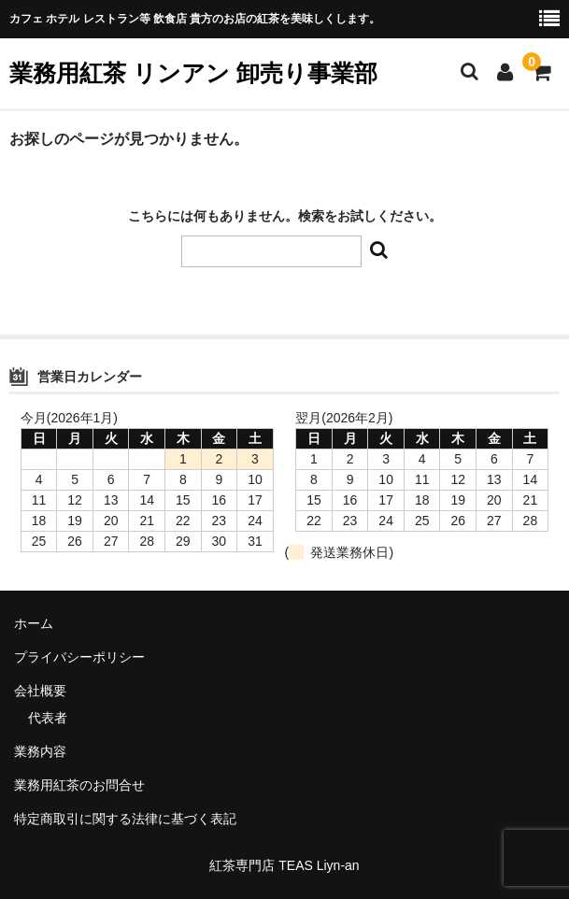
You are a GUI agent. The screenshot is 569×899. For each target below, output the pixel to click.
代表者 (47, 717)
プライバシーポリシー (79, 656)
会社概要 (40, 690)
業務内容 (40, 751)
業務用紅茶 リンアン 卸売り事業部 (193, 73)
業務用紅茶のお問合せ (79, 785)
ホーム (33, 623)
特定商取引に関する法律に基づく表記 (125, 818)
